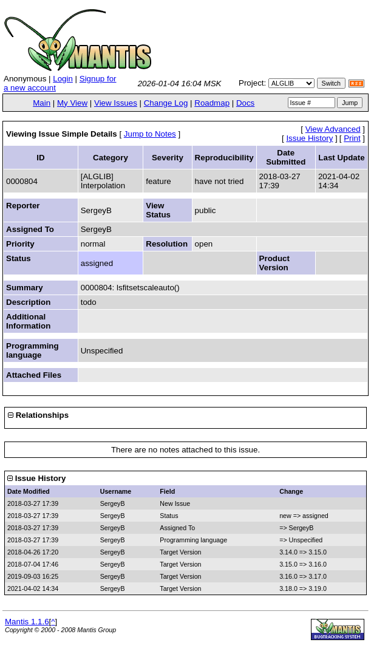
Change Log (166, 102)
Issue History (309, 138)
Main (41, 102)
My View (72, 102)
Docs (245, 102)
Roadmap (212, 102)
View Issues (115, 102)
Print (352, 138)
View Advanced (333, 129)
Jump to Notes (150, 133)
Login (63, 78)
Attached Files (33, 375)
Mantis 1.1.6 (27, 621)
